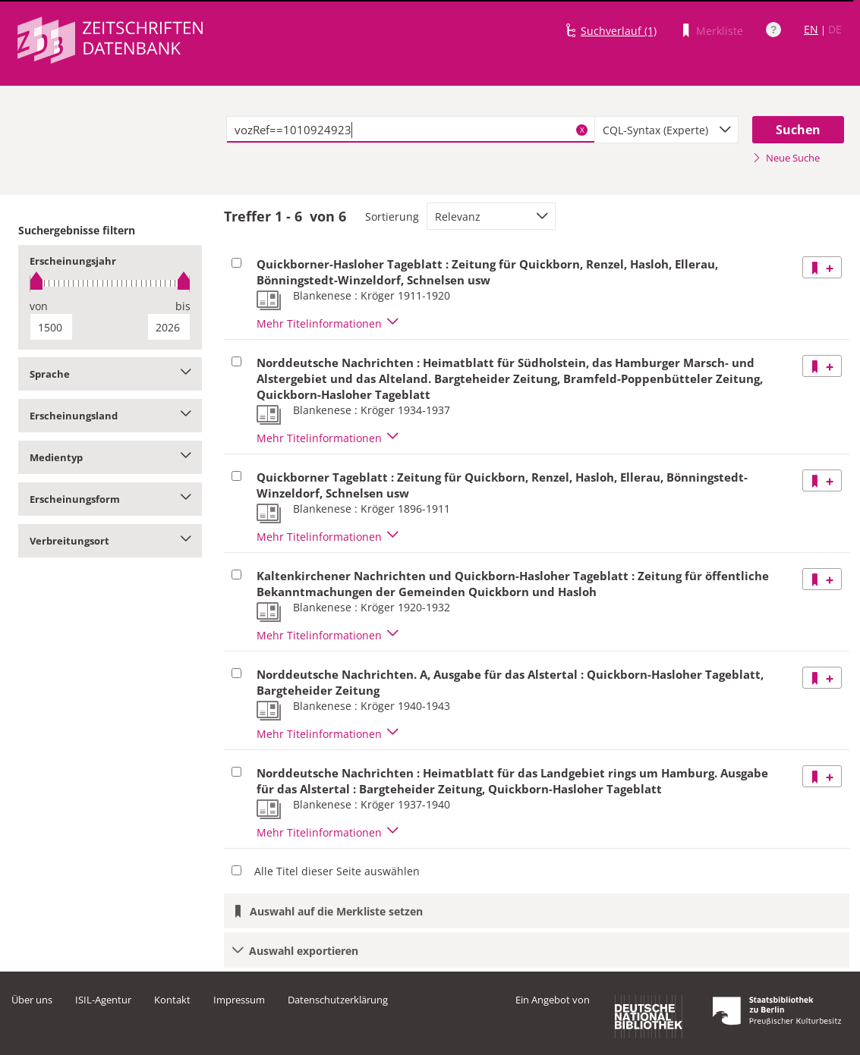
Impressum (239, 999)
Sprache (110, 374)
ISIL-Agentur (103, 999)
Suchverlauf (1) (619, 31)
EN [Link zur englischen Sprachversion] (811, 29)
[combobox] (666, 129)
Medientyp (110, 457)
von (39, 306)
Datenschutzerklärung (338, 999)
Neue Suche (786, 158)
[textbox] (410, 129)
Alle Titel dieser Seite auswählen (337, 871)
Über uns (31, 999)
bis (183, 306)
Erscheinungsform (110, 499)
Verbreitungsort (110, 541)
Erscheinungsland (110, 415)
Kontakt (172, 999)
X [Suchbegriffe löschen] (582, 129)
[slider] (110, 283)
